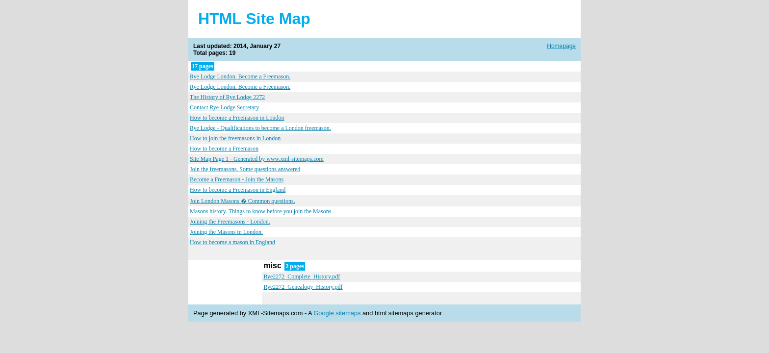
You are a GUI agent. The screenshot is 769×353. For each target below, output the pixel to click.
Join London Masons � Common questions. (242, 201)
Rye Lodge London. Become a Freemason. (240, 76)
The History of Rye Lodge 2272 (227, 97)
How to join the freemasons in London (235, 138)
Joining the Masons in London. (226, 231)
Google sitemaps (336, 313)
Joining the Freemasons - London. (230, 221)
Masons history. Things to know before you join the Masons (260, 211)
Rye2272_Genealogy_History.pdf (302, 286)
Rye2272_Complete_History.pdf (301, 276)
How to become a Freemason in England (237, 189)
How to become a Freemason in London (237, 117)
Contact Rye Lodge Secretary (224, 107)
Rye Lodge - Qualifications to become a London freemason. (260, 128)
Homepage (561, 46)
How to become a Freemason (224, 148)
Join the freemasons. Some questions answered (245, 169)
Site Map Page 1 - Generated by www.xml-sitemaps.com (257, 158)
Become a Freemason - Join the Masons (236, 179)
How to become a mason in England (232, 242)
